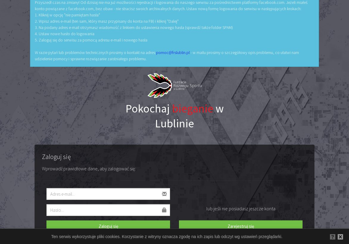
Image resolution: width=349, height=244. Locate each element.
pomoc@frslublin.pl (173, 52)
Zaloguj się (108, 226)
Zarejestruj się (241, 226)
